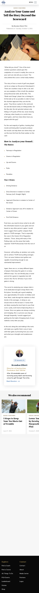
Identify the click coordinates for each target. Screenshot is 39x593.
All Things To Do (7, 574)
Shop (3, 589)
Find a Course (6, 570)
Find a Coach (6, 566)
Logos (22, 581)
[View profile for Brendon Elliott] (13, 381)
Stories (4, 585)
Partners (22, 578)
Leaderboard (6, 581)
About (22, 570)
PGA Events (6, 578)
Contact (22, 566)
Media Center (24, 574)
